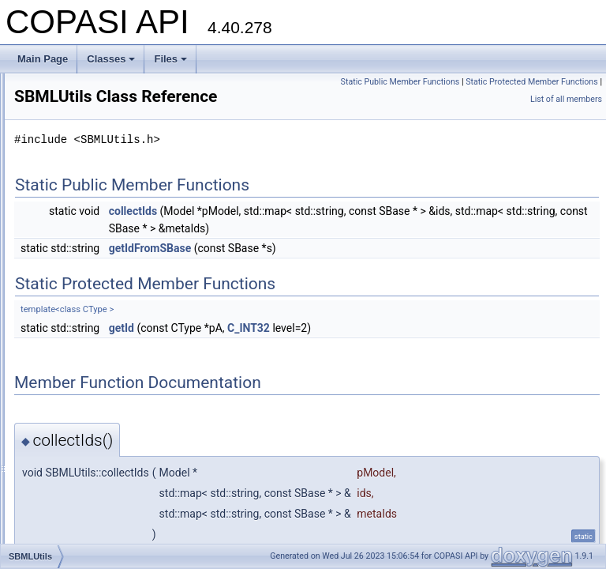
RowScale (73, 177)
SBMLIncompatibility (95, 229)
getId (318, 367)
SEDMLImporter (86, 350)
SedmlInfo (73, 385)
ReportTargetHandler (96, 124)
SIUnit (65, 437)
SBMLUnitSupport (90, 298)
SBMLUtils (74, 316)
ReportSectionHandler (98, 107)
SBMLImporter (82, 211)
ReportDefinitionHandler (102, 90)
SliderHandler (81, 455)
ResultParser (79, 159)
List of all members (566, 116)
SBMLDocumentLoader (101, 194)
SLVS (64, 472)
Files (170, 59)
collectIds (330, 233)
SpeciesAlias (79, 524)
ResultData (75, 142)
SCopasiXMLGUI (88, 333)
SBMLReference (87, 281)
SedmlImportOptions (95, 368)
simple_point (78, 420)
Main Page (42, 59)
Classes (111, 59)
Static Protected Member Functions (532, 99)
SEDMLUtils (77, 403)
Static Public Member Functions (538, 82)
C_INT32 (446, 367)
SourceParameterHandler (105, 507)
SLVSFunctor (79, 490)
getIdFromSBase (347, 287)
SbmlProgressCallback (100, 263)
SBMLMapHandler (90, 246)
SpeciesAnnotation (91, 542)
